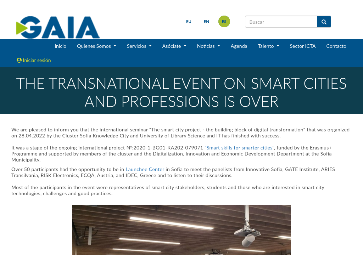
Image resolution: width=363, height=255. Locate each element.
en (206, 21)
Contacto (336, 46)
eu (188, 21)
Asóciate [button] (172, 46)
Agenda (239, 46)
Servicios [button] (137, 46)
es (224, 21)
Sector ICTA (303, 46)
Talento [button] (266, 46)
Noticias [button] (206, 46)
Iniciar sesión (34, 60)
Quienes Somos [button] (94, 46)
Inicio (60, 46)
